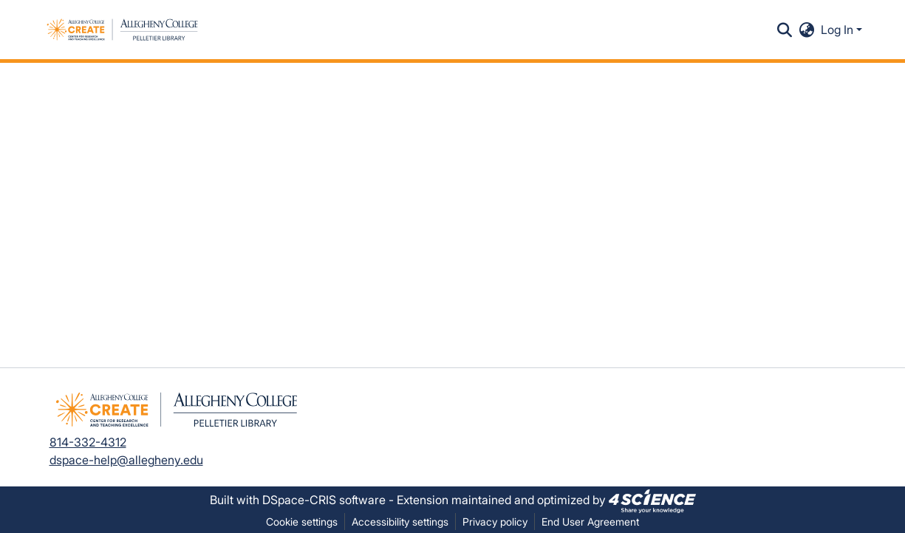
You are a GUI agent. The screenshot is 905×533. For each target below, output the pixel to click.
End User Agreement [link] (590, 521)
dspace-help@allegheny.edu (126, 459)
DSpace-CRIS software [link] (324, 499)
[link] (652, 499)
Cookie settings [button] (302, 521)
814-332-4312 (87, 442)
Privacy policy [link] (494, 521)
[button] (122, 29)
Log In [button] (838, 29)
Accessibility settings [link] (400, 521)
